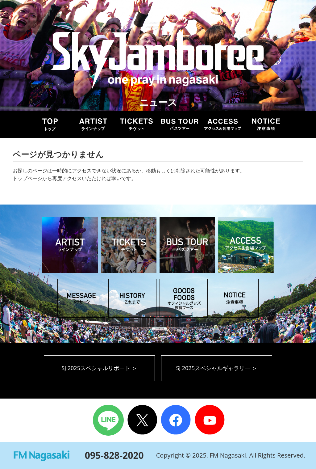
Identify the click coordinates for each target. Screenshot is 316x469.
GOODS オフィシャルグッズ (184, 298)
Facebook (176, 420)
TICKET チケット (136, 124)
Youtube (211, 420)
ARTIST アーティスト (93, 124)
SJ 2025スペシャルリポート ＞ (99, 368)
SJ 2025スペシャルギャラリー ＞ (216, 368)
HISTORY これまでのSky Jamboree (132, 298)
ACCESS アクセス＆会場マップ (246, 245)
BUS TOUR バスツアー (179, 124)
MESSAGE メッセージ (81, 298)
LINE (108, 420)
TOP (50, 124)
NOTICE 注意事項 (266, 124)
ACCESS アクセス (222, 124)
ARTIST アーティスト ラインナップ (70, 245)
